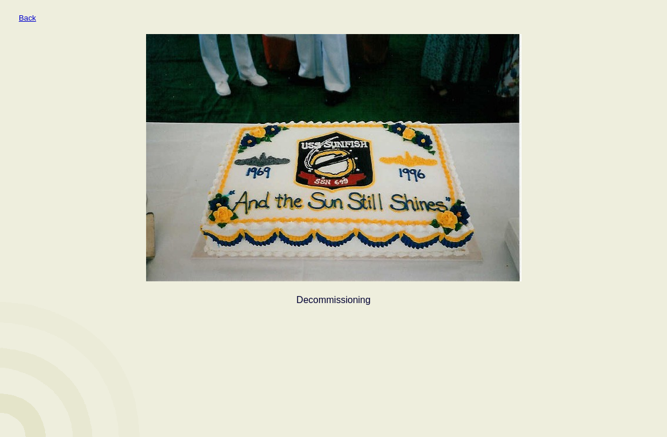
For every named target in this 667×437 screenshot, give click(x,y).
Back (27, 18)
